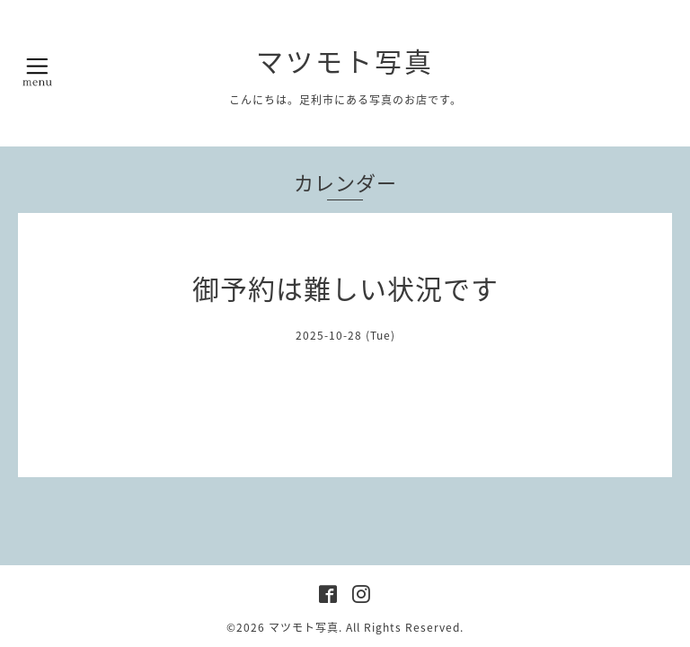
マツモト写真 (345, 60)
